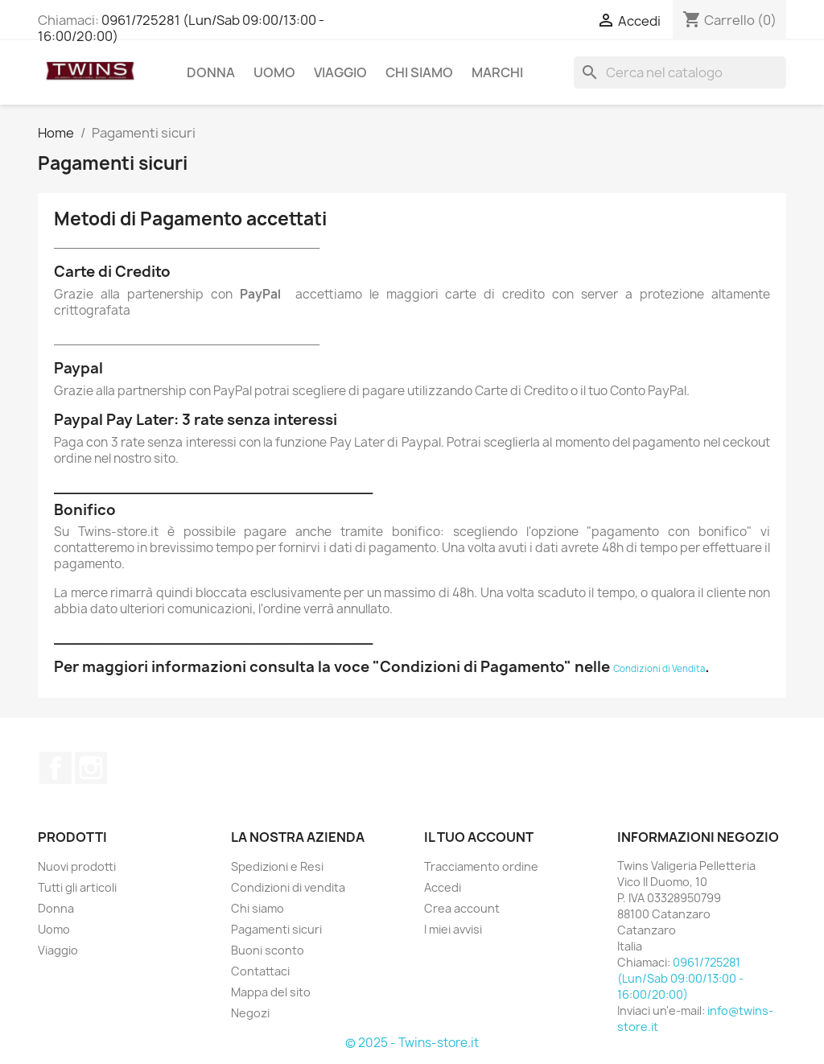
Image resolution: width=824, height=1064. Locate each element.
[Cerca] (680, 72)
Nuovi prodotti (77, 866)
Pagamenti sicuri (276, 929)
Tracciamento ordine (481, 866)
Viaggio (340, 72)
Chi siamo (419, 72)
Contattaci (260, 971)
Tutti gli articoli (77, 887)
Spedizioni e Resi (277, 866)
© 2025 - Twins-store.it (412, 1042)
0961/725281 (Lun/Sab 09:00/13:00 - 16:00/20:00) (181, 28)
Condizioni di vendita (288, 887)
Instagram (91, 768)
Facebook (55, 768)
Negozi (250, 1013)
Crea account (462, 908)
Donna (211, 72)
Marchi (497, 72)
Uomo (274, 72)
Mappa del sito (271, 992)
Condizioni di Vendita (659, 668)
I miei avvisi (453, 929)
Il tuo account (479, 837)
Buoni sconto (267, 950)
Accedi (442, 887)
